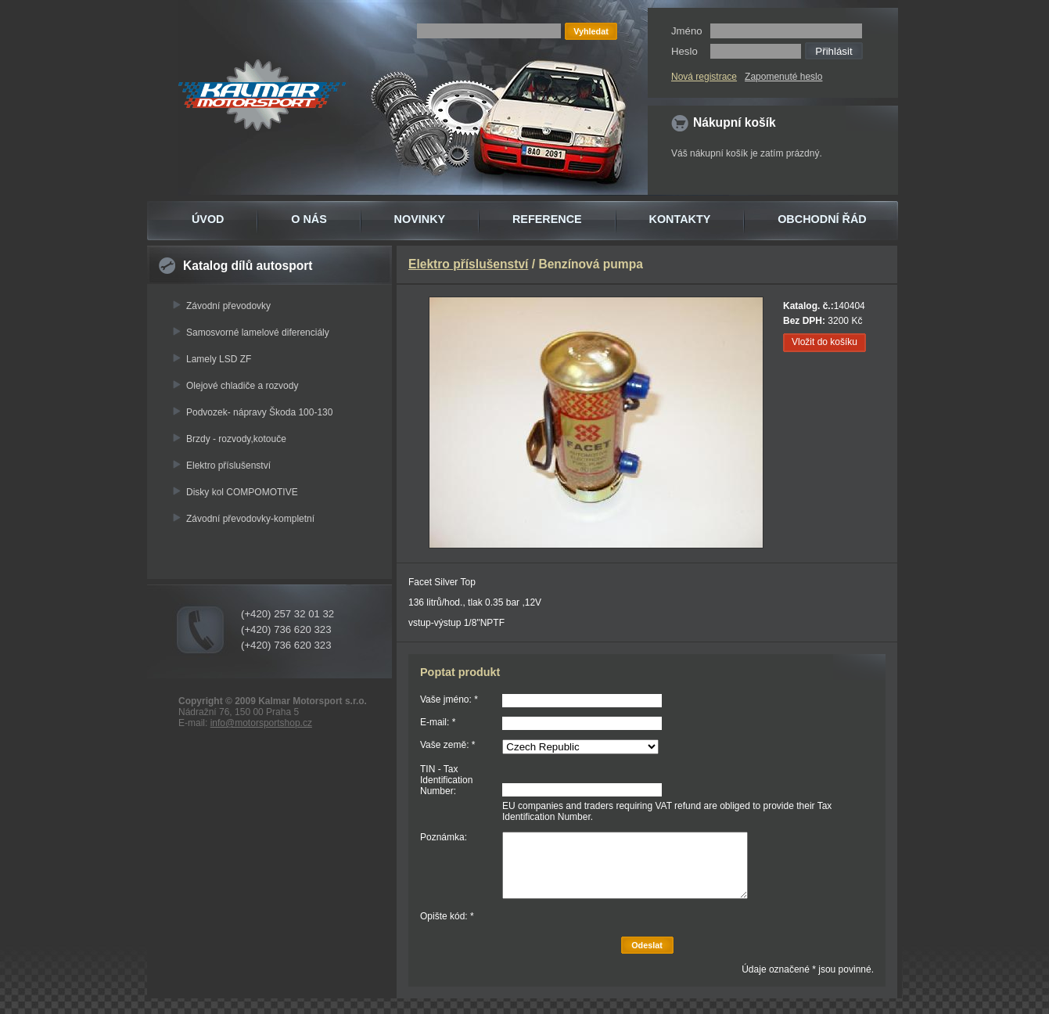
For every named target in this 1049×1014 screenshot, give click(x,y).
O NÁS (309, 219)
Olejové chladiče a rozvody (242, 385)
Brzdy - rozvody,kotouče (236, 438)
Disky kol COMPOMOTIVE (242, 492)
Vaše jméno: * (449, 699)
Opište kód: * (447, 916)
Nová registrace (704, 76)
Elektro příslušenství (228, 465)
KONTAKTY (680, 219)
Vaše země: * (447, 744)
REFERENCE (547, 219)
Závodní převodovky (228, 305)
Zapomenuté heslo (783, 76)
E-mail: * (437, 722)
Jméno (686, 31)
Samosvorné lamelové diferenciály (257, 332)
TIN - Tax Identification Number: (446, 780)
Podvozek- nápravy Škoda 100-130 (259, 412)
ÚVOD (208, 219)
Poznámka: (443, 837)
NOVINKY (420, 219)
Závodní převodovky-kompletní (250, 518)
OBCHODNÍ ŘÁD (822, 219)
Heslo (684, 51)
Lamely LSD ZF (218, 359)
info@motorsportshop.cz (261, 722)
